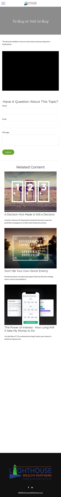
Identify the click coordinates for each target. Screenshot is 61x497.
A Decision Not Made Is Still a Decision (29, 214)
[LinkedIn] (32, 487)
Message (5, 132)
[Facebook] (28, 487)
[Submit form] (8, 152)
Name (4, 106)
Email (4, 119)
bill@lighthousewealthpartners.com (30, 493)
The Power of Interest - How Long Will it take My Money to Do (29, 329)
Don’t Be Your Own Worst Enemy (26, 271)
